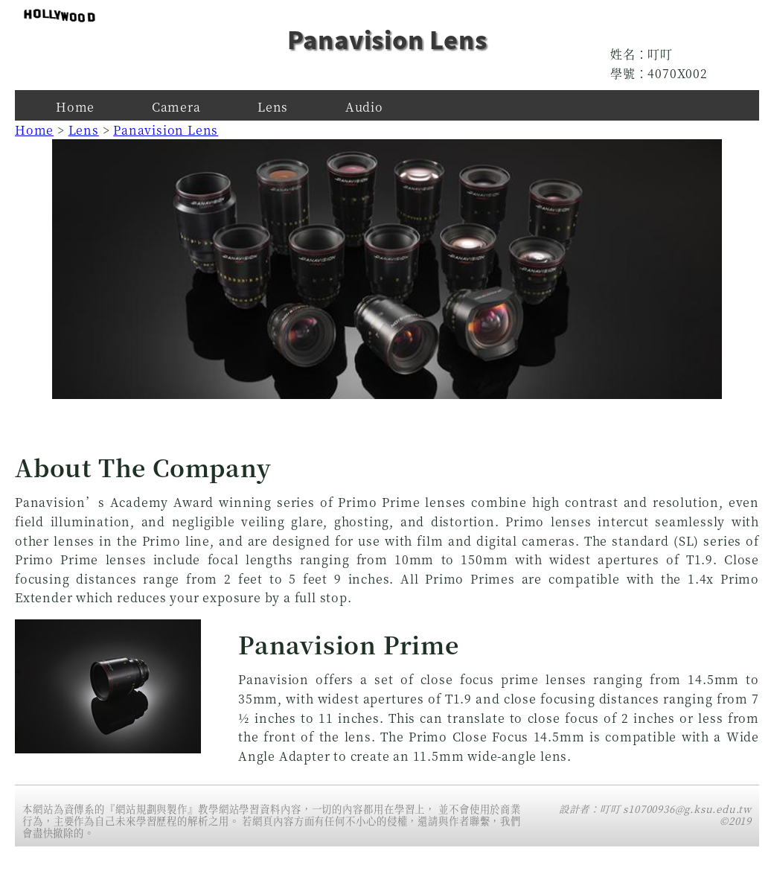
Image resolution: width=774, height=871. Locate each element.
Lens (273, 106)
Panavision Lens (165, 129)
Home (75, 106)
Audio (364, 106)
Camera (176, 106)
